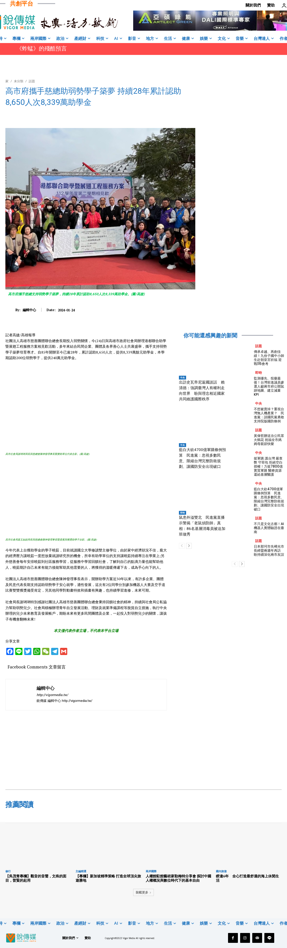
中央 (182, 377)
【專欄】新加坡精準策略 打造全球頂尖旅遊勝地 (108, 878)
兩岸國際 (151, 871)
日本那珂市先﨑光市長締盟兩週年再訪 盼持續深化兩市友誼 (269, 550)
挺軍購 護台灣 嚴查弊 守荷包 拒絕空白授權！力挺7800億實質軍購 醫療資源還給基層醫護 (268, 466)
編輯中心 (29, 310)
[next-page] (189, 546)
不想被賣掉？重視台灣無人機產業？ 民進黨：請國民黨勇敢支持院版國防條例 (269, 415)
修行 (8, 871)
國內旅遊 (221, 871)
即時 (182, 512)
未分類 (18, 81)
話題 (32, 81)
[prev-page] (182, 546)
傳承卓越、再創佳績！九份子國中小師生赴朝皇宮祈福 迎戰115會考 (269, 357)
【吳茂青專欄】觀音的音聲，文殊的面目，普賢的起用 (35, 878)
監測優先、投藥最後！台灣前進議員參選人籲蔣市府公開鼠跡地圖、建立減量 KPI (269, 386)
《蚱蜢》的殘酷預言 (41, 48)
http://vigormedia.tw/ (52, 695)
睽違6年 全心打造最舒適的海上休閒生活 (247, 878)
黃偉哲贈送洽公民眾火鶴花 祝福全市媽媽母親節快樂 (269, 439)
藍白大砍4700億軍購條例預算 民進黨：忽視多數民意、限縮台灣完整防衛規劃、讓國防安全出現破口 (269, 499)
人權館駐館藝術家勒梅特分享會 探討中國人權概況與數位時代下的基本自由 (178, 878)
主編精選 (81, 871)
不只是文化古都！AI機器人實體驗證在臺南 (269, 527)
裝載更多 (143, 892)
